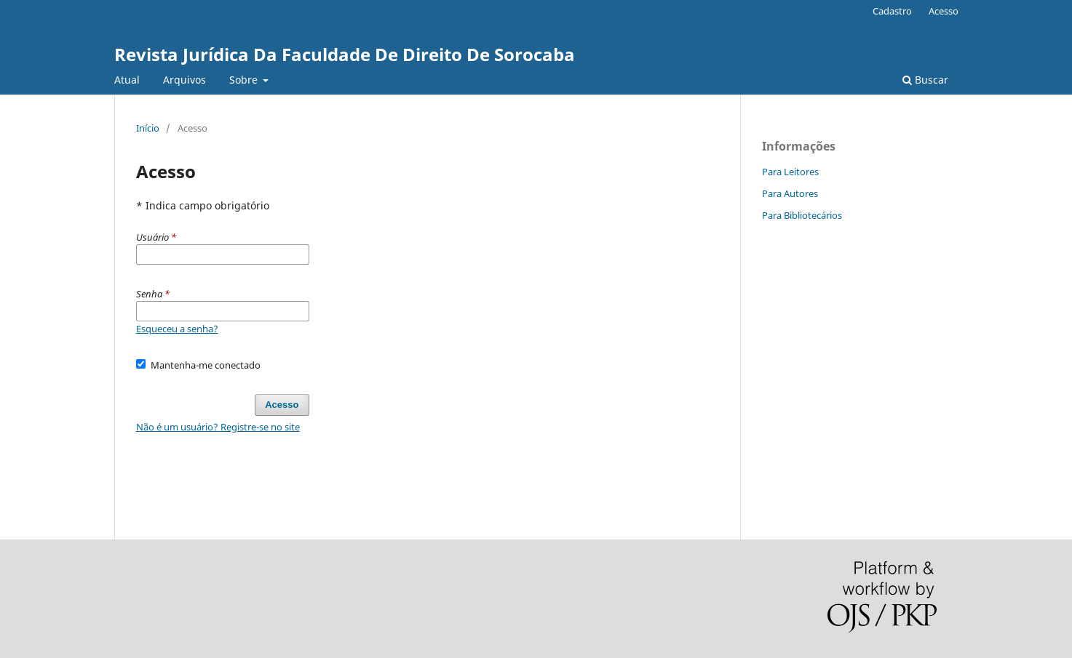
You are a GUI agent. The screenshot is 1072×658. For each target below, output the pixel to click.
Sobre (245, 80)
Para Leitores (790, 171)
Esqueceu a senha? (177, 328)
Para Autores (790, 193)
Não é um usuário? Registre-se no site (218, 426)
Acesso (943, 10)
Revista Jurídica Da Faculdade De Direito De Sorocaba (344, 54)
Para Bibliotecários (802, 215)
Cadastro (892, 10)
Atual (127, 80)
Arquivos (184, 80)
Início (147, 128)
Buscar (925, 80)
